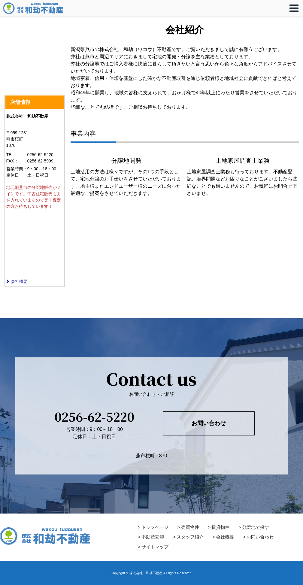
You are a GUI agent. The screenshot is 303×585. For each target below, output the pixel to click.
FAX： (12, 161)
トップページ (154, 527)
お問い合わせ (209, 423)
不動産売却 (152, 536)
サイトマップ (154, 546)
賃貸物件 (220, 527)
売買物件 (190, 527)
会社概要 (17, 281)
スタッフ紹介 (190, 536)
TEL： (12, 154)
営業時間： (16, 168)
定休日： (14, 175)
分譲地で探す (255, 527)
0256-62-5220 (94, 416)
